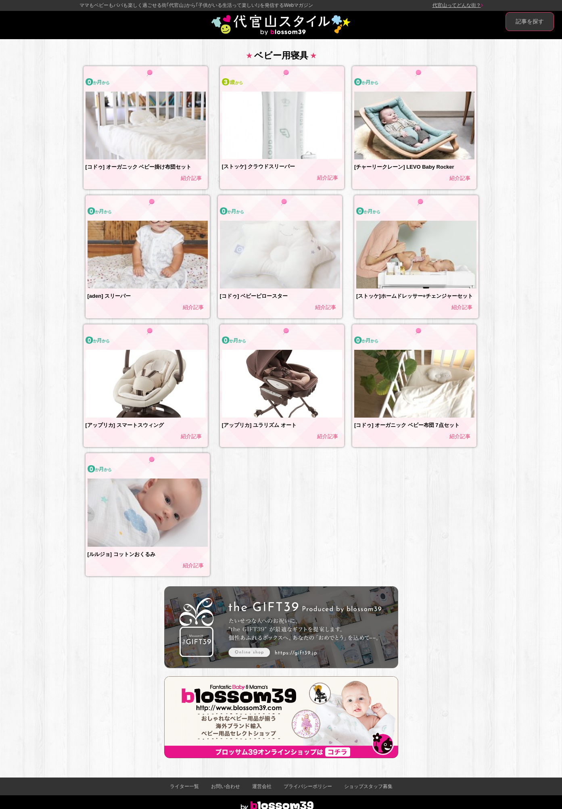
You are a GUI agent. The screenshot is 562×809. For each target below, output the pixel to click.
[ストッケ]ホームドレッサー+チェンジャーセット (414, 296)
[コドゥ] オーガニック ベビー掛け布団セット (139, 167)
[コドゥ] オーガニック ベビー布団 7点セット (407, 425)
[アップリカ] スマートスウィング (125, 425)
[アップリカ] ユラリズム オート (259, 425)
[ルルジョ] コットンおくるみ (121, 554)
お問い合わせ (225, 786)
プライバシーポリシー (308, 786)
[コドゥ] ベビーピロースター (254, 296)
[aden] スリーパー (109, 296)
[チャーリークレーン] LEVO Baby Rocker (404, 167)
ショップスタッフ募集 (368, 786)
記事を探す (530, 21)
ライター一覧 (184, 786)
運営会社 (262, 786)
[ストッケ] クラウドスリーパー (258, 166)
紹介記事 (191, 178)
